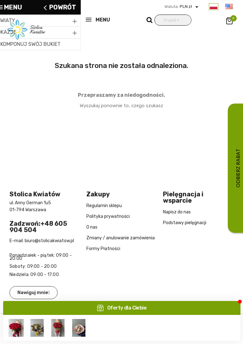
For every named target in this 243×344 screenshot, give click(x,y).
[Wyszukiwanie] (172, 20)
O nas (91, 227)
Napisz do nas (177, 212)
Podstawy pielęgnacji (184, 222)
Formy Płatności (103, 248)
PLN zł (190, 6)
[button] (33, 292)
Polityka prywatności (108, 216)
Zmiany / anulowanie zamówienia (120, 238)
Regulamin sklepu (104, 205)
